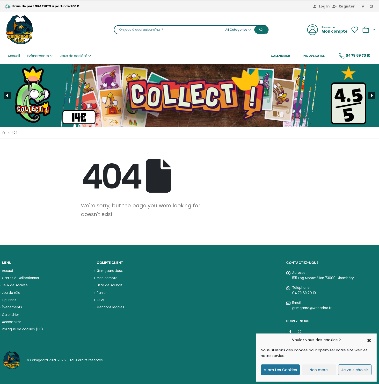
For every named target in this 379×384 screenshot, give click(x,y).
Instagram (299, 331)
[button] (369, 340)
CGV (100, 300)
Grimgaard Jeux (110, 270)
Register (343, 6)
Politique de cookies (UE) (22, 329)
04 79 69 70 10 (354, 56)
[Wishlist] (354, 30)
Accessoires (12, 322)
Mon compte (107, 278)
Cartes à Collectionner (20, 278)
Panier (102, 292)
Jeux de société (73, 55)
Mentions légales (110, 307)
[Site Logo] (19, 29)
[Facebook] (363, 6)
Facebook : (290, 331)
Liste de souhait (110, 285)
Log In (321, 6)
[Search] (261, 30)
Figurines (9, 300)
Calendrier (280, 55)
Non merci (318, 369)
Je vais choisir (354, 369)
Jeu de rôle (11, 292)
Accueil (13, 55)
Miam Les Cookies (280, 369)
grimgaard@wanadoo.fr (312, 308)
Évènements (38, 55)
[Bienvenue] (327, 29)
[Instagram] (371, 6)
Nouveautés (314, 55)
